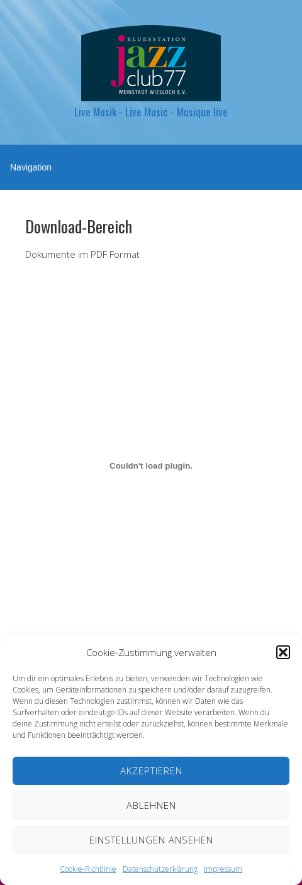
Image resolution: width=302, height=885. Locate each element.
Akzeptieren (151, 770)
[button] (283, 652)
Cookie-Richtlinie (88, 869)
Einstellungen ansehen (151, 839)
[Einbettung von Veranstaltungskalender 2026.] (151, 466)
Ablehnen (151, 805)
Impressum (223, 869)
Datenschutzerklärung (160, 869)
